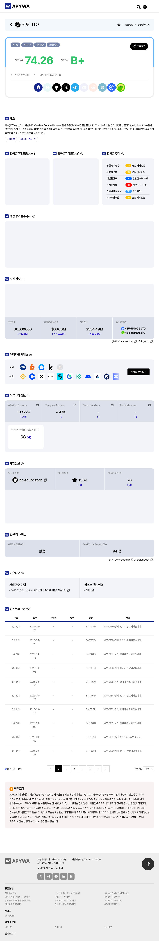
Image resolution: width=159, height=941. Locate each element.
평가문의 (8, 927)
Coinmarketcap (125, 341)
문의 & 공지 (10, 922)
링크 (37, 405)
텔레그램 (48, 876)
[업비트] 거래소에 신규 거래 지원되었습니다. (39, 590)
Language (145, 7)
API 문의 (58, 927)
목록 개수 (138, 768)
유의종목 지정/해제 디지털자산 (17, 900)
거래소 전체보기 (138, 371)
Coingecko (144, 341)
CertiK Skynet (142, 559)
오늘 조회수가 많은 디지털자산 (67, 893)
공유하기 (141, 46)
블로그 (71, 876)
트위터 (40, 876)
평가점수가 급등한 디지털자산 (116, 893)
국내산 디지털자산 (62, 897)
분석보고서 (10, 933)
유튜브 (55, 876)
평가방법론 (9, 915)
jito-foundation (27, 480)
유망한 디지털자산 (111, 904)
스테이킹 (11, 139)
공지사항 (108, 927)
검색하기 (139, 7)
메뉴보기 (151, 7)
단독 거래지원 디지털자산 (65, 904)
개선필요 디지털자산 (13, 904)
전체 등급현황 (10, 893)
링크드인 (63, 876)
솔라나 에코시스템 (28, 139)
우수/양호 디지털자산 (113, 900)
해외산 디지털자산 (111, 897)
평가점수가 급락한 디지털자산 (17, 897)
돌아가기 (11, 24)
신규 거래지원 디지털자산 (65, 900)
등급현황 (9, 888)
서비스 (8, 911)
